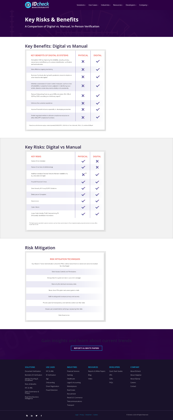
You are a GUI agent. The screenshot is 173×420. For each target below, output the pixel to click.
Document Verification (33, 371)
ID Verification (51, 375)
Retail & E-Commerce (74, 397)
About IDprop (135, 379)
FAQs (111, 382)
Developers (130, 5)
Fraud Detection (52, 390)
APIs (110, 375)
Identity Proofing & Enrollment (31, 379)
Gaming (70, 375)
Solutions (81, 5)
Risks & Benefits (30, 384)
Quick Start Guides (116, 371)
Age (47, 379)
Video (90, 379)
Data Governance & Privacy (32, 392)
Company (143, 5)
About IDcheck (135, 371)
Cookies (95, 415)
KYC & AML (29, 388)
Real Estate (71, 390)
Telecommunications (74, 401)
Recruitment (71, 394)
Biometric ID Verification (33, 375)
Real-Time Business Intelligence (32, 397)
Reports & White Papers (86, 348)
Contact (133, 386)
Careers (133, 382)
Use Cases (93, 5)
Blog (89, 375)
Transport (70, 405)
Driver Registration (52, 386)
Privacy (82, 415)
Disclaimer (88, 415)
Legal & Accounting (74, 382)
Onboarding (50, 382)
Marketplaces (72, 386)
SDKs (111, 379)
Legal (76, 415)
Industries (105, 5)
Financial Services (73, 371)
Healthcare (71, 379)
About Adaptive (135, 375)
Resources (117, 5)
